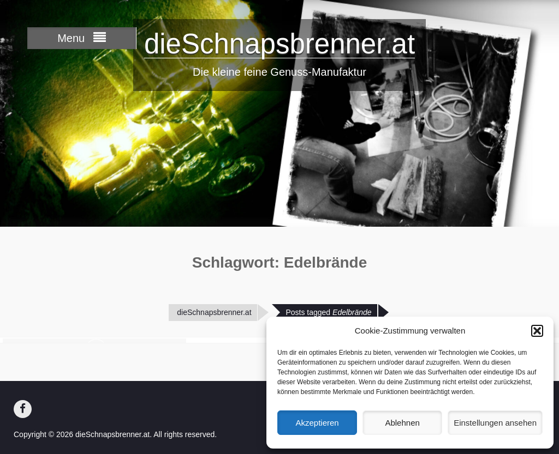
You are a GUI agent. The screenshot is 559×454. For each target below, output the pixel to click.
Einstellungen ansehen (495, 422)
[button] (537, 330)
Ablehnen (402, 422)
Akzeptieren (316, 422)
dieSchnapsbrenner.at (279, 43)
